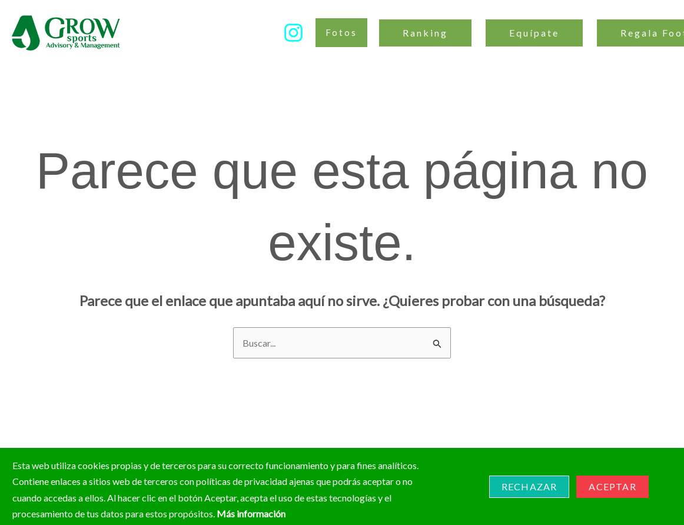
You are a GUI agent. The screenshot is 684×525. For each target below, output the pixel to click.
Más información (251, 513)
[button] (341, 32)
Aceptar (612, 486)
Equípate (534, 32)
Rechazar (529, 486)
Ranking (425, 32)
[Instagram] (293, 32)
